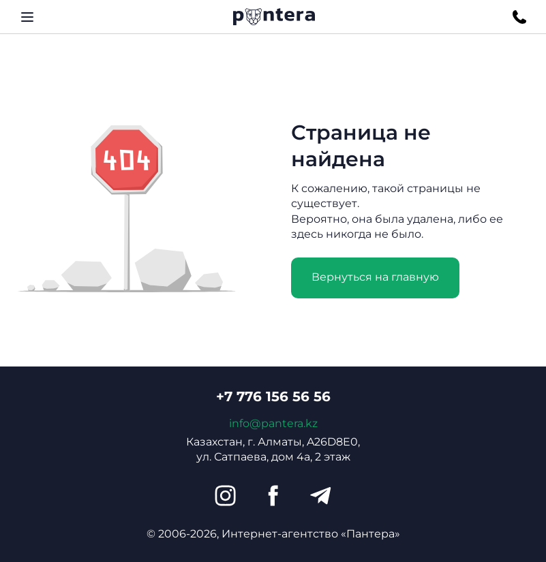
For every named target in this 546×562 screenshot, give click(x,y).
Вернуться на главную (375, 276)
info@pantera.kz (273, 423)
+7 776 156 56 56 (273, 396)
